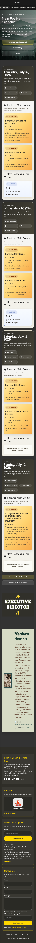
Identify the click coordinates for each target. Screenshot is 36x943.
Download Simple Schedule (18, 42)
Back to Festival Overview (18, 583)
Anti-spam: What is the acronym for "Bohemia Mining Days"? (18, 915)
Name (18, 882)
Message (18, 902)
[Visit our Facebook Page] (5, 779)
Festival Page (18, 48)
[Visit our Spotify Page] (22, 779)
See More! (7, 861)
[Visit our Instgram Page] (9, 779)
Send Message (18, 923)
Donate (18, 53)
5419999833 (26, 727)
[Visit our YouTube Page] (17, 779)
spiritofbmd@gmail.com (19, 927)
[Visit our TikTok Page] (13, 779)
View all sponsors (10, 813)
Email (18, 832)
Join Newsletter (18, 838)
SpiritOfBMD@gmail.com (23, 724)
